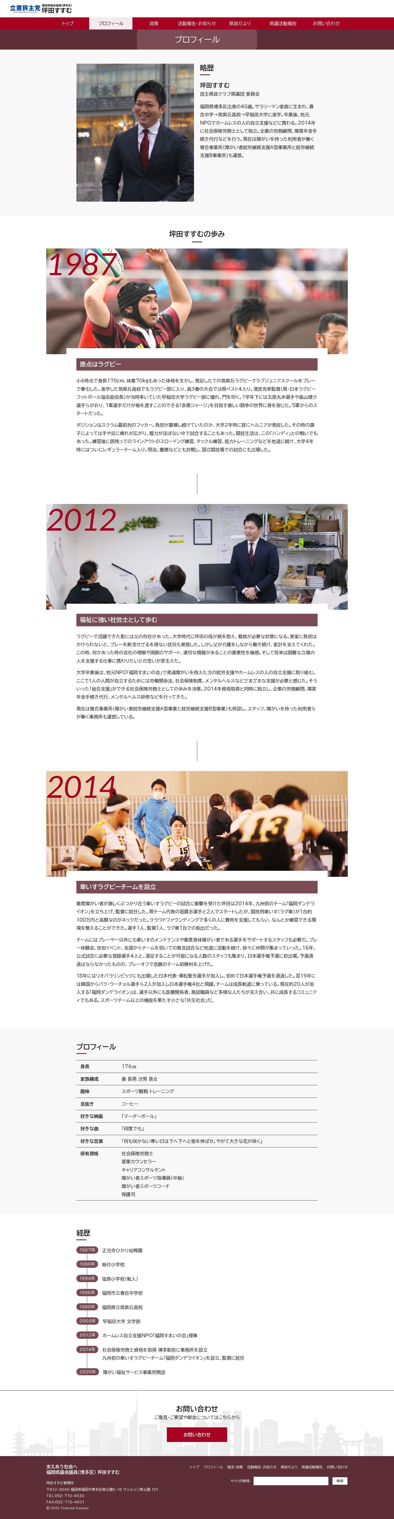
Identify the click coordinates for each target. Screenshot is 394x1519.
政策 (154, 23)
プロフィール (111, 23)
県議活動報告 (283, 23)
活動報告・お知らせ (197, 23)
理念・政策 (235, 1467)
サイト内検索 (240, 1481)
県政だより (240, 23)
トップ (68, 23)
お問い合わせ (326, 23)
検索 (339, 1481)
